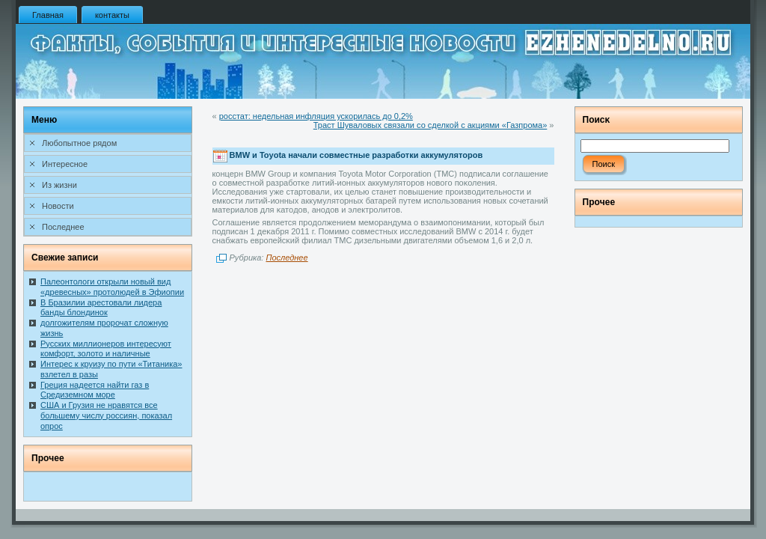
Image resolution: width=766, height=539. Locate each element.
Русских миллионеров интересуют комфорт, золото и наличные (105, 349)
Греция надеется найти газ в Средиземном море (94, 390)
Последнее (286, 257)
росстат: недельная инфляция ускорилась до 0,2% (316, 116)
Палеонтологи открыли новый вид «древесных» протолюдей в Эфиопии (112, 286)
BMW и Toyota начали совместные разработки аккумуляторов (356, 155)
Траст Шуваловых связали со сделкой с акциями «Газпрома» (430, 125)
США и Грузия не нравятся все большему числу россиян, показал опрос (106, 415)
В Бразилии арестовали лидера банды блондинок (101, 307)
